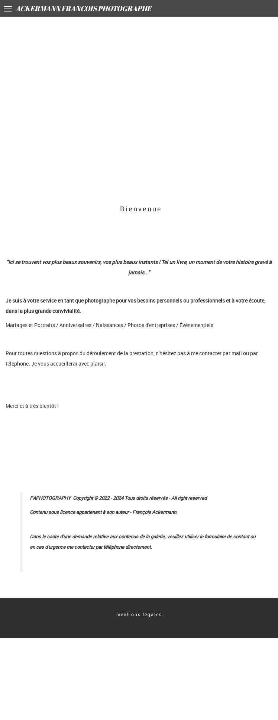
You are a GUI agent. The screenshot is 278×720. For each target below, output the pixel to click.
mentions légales (139, 614)
